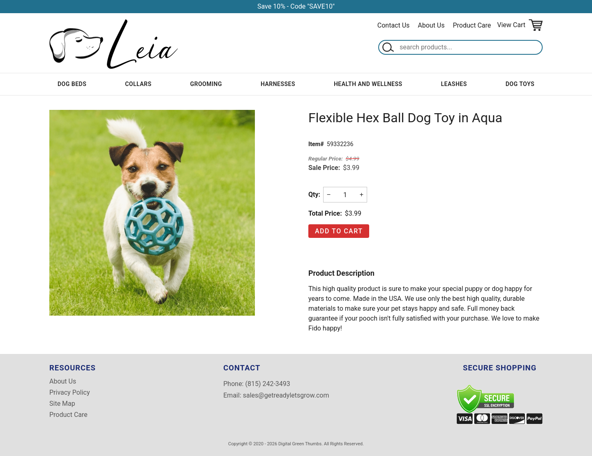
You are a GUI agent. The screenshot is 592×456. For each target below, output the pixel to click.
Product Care (472, 25)
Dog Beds (72, 84)
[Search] (469, 47)
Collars (138, 84)
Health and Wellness (368, 84)
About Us (431, 25)
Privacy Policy (69, 392)
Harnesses (278, 84)
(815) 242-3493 (267, 384)
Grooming (206, 84)
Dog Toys (520, 84)
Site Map (62, 403)
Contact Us (393, 25)
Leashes (454, 84)
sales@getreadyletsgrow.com (286, 395)
